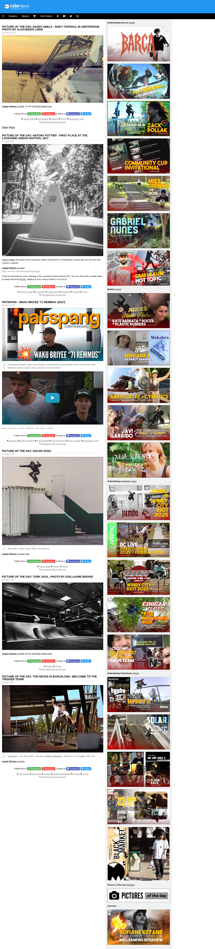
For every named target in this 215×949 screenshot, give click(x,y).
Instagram (49, 114)
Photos (54, 119)
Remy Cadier (75, 441)
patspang (13, 441)
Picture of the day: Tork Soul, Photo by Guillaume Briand (47, 576)
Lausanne (40, 292)
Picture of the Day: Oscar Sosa (26, 450)
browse (130, 885)
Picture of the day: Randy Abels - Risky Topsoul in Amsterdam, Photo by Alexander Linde (51, 28)
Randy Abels (29, 119)
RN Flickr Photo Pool (41, 106)
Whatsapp (35, 114)
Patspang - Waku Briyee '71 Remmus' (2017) (33, 302)
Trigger (81, 756)
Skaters (13, 16)
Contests (65, 292)
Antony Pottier (8, 260)
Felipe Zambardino (54, 756)
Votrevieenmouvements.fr (30, 271)
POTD (64, 119)
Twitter (87, 114)
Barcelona (36, 774)
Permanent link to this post (54, 122)
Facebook (74, 114)
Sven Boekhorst (58, 441)
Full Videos (46, 16)
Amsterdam (43, 119)
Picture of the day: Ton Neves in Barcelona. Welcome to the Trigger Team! (49, 678)
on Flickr (13, 106)
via (27, 554)
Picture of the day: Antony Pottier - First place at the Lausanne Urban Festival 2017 (44, 137)
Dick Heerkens (27, 441)
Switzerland (53, 292)
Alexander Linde (76, 119)
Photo (4, 271)
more (131, 22)
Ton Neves (12, 756)
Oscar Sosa (44, 566)
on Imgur (13, 268)
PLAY (22, 279)
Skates (25, 16)
